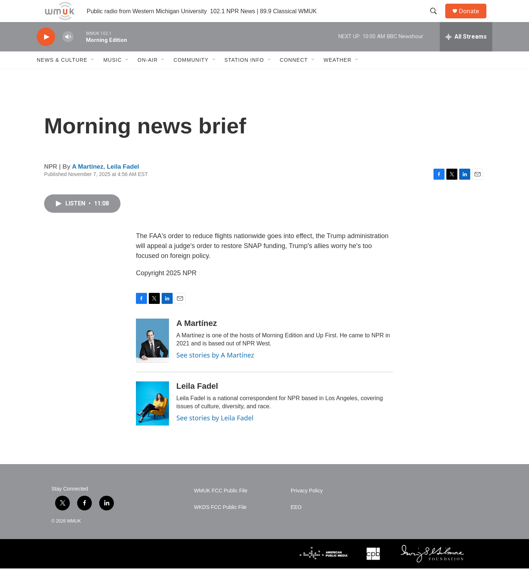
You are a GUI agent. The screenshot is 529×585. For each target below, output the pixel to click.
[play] (46, 53)
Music (112, 76)
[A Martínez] (152, 357)
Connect (294, 76)
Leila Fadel (123, 183)
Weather (338, 76)
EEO (296, 524)
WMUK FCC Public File (220, 507)
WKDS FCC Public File (220, 524)
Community (190, 76)
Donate (473, 19)
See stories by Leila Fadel (214, 434)
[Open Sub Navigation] (93, 76)
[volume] (68, 53)
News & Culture (62, 76)
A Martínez (87, 183)
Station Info (244, 76)
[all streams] (466, 53)
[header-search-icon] (437, 19)
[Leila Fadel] (152, 420)
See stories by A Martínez (215, 371)
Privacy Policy (307, 507)
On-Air (147, 76)
